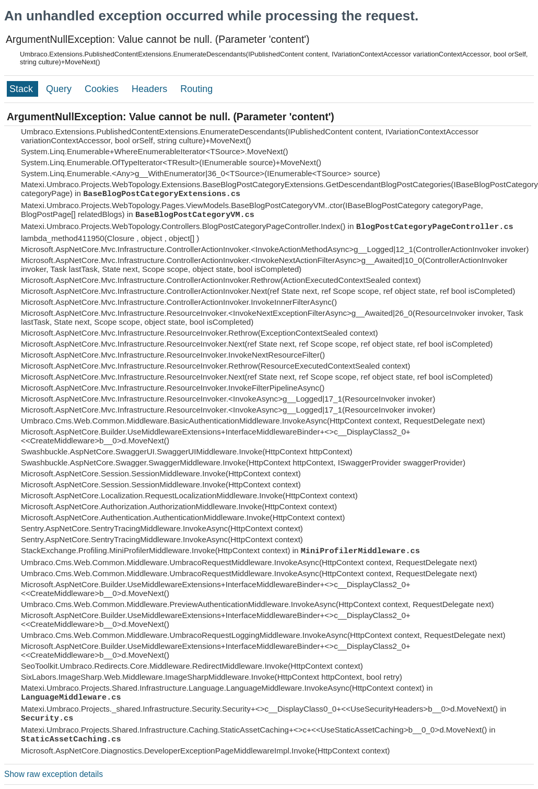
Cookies (103, 89)
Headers (151, 89)
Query (60, 89)
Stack (22, 89)
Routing (196, 89)
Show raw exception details (53, 774)
